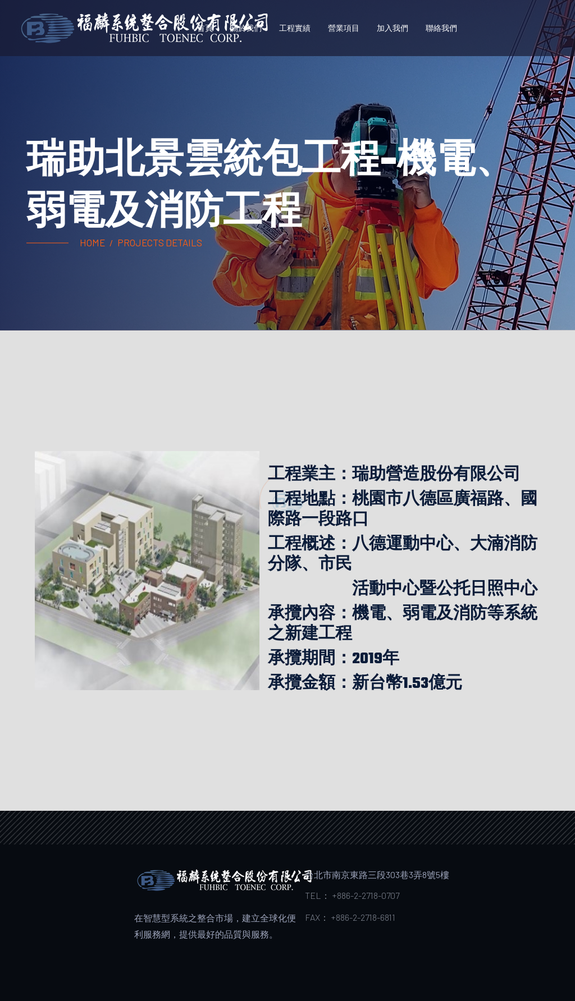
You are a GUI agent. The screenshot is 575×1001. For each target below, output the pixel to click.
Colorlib (304, 966)
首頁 (205, 28)
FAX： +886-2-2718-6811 (350, 917)
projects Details (159, 242)
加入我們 (392, 28)
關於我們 (246, 28)
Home (92, 242)
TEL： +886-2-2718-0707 (352, 895)
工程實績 (295, 28)
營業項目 (343, 28)
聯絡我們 (441, 28)
